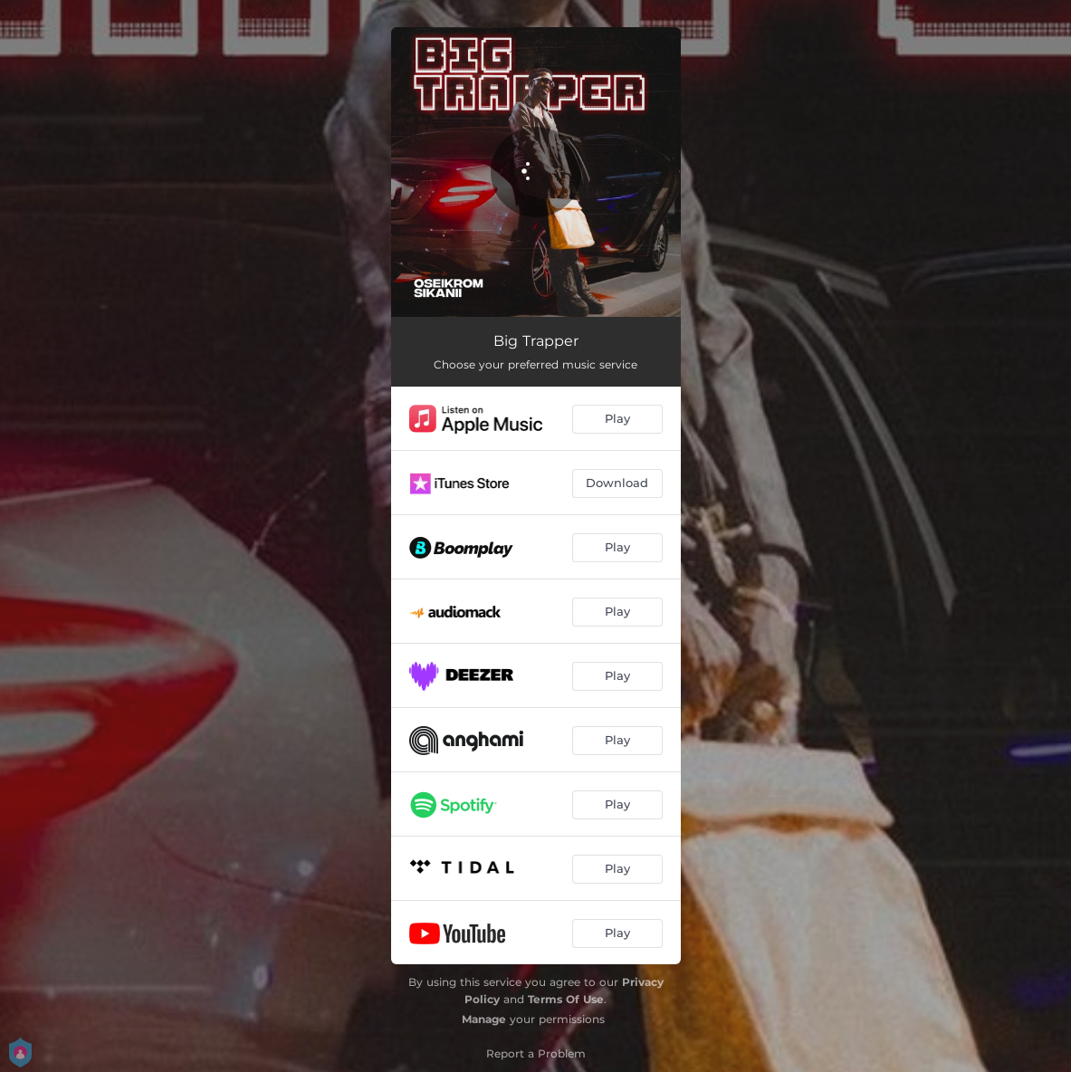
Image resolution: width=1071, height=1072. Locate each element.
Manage (484, 1019)
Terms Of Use (566, 999)
